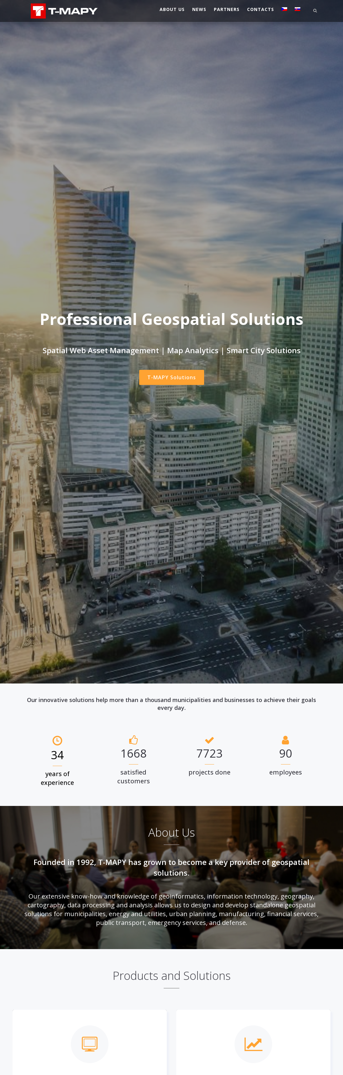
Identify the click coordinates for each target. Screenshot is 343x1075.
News (199, 9)
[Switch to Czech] (284, 9)
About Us (172, 9)
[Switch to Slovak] (297, 9)
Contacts (260, 9)
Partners (227, 9)
